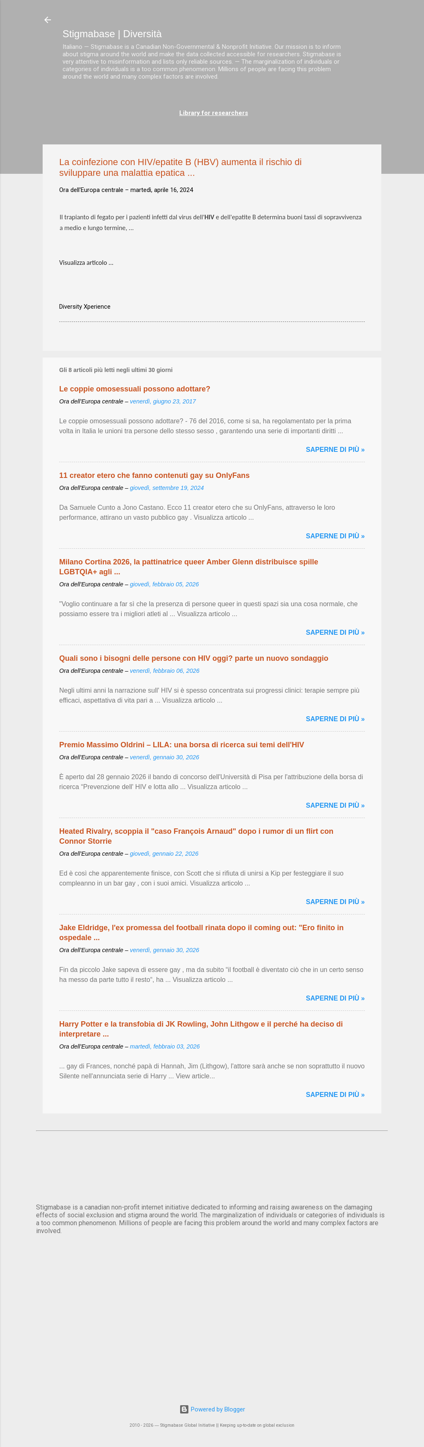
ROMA (212, 1166)
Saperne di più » (335, 449)
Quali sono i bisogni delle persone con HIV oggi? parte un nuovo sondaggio (193, 658)
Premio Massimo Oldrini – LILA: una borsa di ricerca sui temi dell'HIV (181, 745)
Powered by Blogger (212, 1409)
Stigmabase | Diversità (112, 33)
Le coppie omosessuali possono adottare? (134, 389)
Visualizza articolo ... (86, 262)
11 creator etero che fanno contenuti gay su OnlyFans (154, 475)
